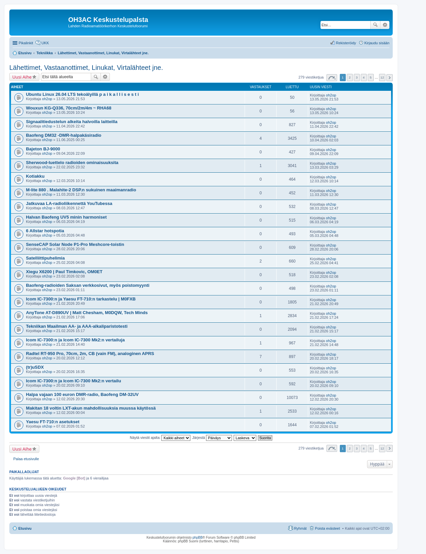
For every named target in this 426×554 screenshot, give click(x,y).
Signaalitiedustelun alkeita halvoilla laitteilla (71, 121)
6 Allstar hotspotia (45, 230)
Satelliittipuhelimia (45, 258)
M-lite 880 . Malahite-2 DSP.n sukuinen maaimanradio (81, 189)
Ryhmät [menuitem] (300, 528)
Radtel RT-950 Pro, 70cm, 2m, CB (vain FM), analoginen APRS (90, 353)
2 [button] (350, 77)
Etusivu (25, 528)
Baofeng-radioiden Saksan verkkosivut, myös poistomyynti (87, 285)
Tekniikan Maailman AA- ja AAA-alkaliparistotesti (76, 326)
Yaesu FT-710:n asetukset (53, 421)
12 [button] (382, 77)
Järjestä (212, 438)
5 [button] (371, 77)
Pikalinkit (26, 43)
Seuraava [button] (389, 77)
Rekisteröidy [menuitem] (346, 43)
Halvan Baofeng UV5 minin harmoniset (66, 217)
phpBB (198, 537)
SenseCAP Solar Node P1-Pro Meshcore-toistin (75, 244)
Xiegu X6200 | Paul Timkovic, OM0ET (64, 271)
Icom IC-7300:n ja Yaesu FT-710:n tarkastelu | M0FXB (81, 298)
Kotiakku (35, 176)
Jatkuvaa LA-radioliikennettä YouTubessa (69, 203)
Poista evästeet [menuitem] (327, 528)
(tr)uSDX (35, 367)
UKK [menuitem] (45, 43)
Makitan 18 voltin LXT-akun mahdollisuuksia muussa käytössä (91, 408)
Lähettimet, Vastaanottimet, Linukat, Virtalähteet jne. (86, 67)
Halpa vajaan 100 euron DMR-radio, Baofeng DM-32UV (82, 394)
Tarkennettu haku (384, 25)
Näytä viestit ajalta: (160, 438)
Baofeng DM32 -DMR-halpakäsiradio (63, 135)
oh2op (47, 99)
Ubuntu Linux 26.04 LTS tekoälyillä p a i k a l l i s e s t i (82, 94)
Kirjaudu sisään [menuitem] (376, 43)
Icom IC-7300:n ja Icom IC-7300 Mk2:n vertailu (73, 380)
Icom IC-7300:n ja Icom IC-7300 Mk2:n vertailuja (75, 339)
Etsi (375, 25)
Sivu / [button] (331, 77)
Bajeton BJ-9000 (43, 148)
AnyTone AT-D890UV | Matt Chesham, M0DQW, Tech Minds (87, 312)
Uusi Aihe (22, 77)
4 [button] (364, 77)
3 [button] (357, 77)
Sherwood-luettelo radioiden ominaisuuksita (72, 162)
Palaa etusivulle (26, 459)
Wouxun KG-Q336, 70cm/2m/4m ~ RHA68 (68, 107)
